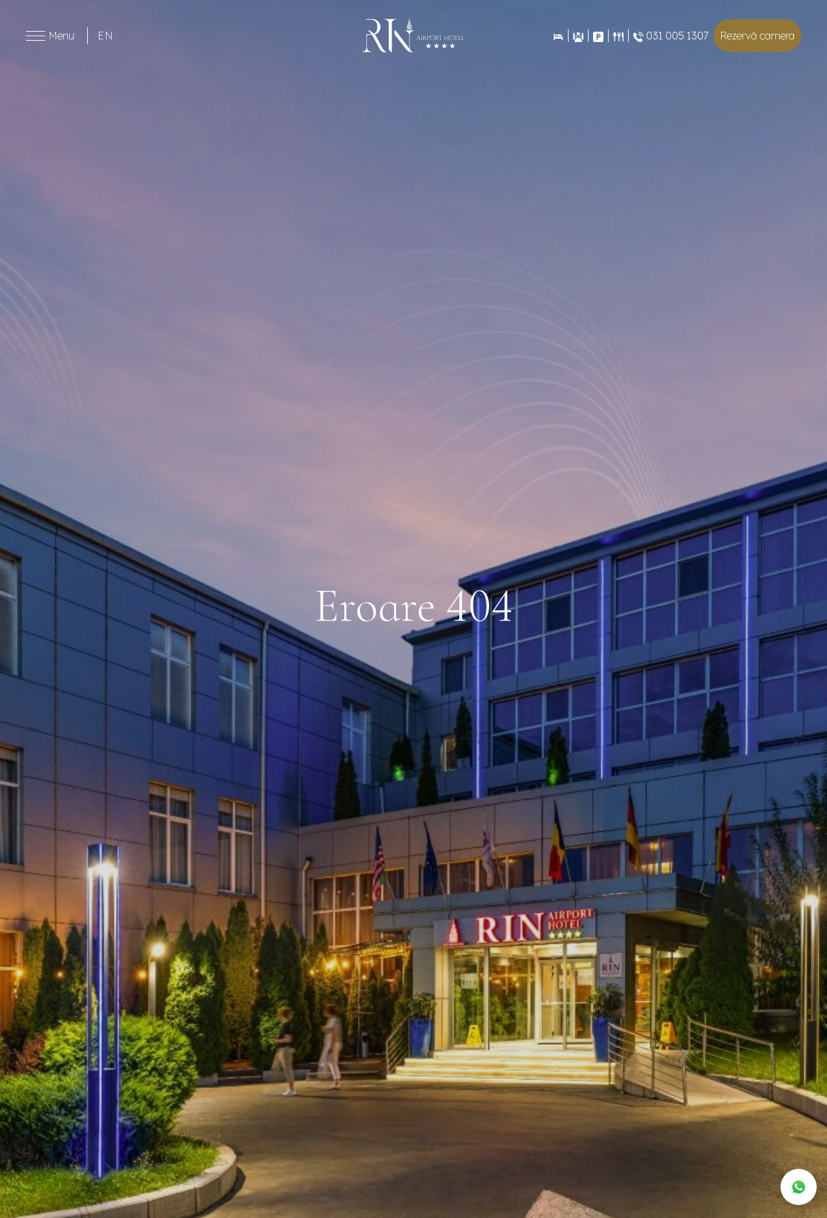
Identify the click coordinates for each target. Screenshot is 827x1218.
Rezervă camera (757, 35)
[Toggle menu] (35, 36)
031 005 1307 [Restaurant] (671, 35)
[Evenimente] (578, 35)
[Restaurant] (618, 35)
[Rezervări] (558, 35)
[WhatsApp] (798, 1187)
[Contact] (598, 35)
